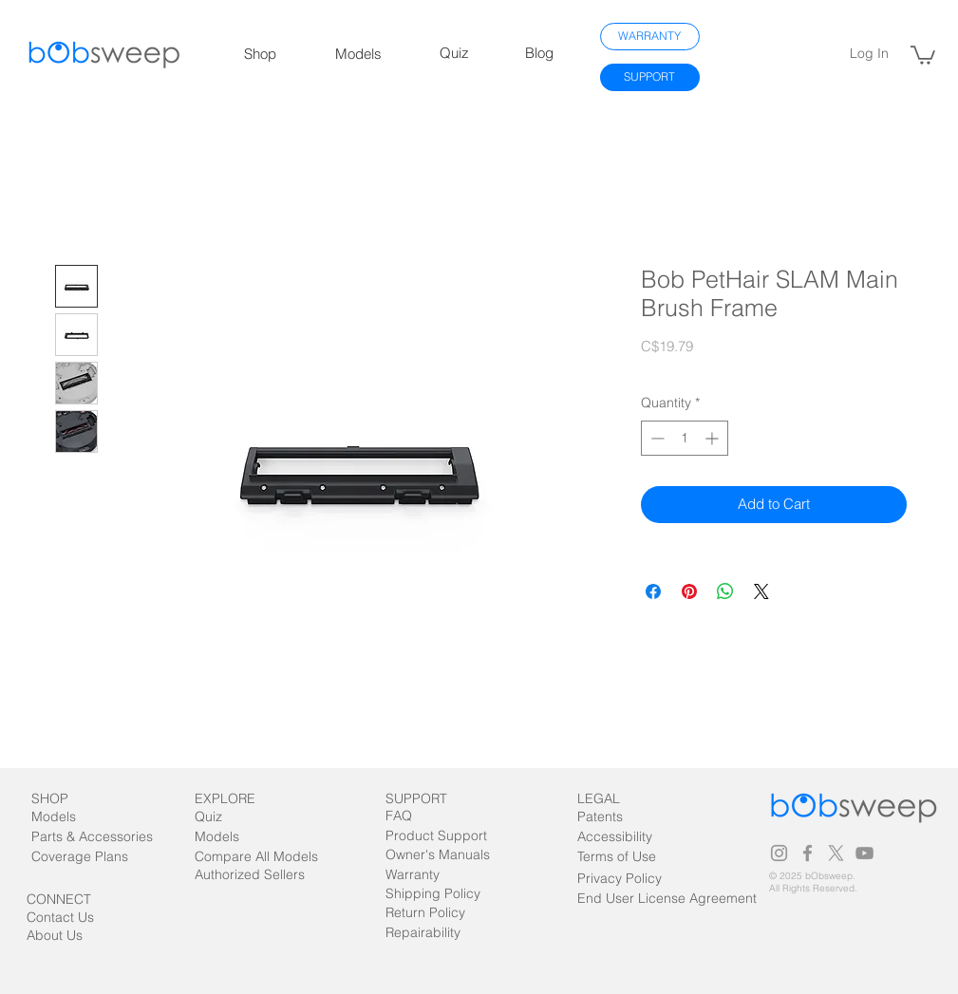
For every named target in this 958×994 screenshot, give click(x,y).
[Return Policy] (439, 913)
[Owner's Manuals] (437, 855)
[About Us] (80, 936)
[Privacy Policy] (619, 879)
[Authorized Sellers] (260, 875)
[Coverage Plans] (91, 857)
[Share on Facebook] (653, 591)
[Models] (70, 817)
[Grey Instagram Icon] (779, 853)
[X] (836, 853)
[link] (923, 54)
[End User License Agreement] (667, 899)
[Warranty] (421, 875)
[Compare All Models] (278, 857)
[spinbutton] (684, 438)
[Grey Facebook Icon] (807, 853)
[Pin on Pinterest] (689, 591)
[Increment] (713, 438)
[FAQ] (421, 816)
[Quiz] (230, 817)
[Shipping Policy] (432, 894)
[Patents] (616, 817)
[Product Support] (436, 836)
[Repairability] (439, 933)
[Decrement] (655, 438)
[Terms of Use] (641, 857)
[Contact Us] (72, 918)
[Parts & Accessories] (111, 837)
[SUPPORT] (650, 77)
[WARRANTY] (650, 36)
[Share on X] (761, 591)
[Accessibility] (616, 837)
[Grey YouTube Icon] (864, 853)
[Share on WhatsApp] (725, 591)
